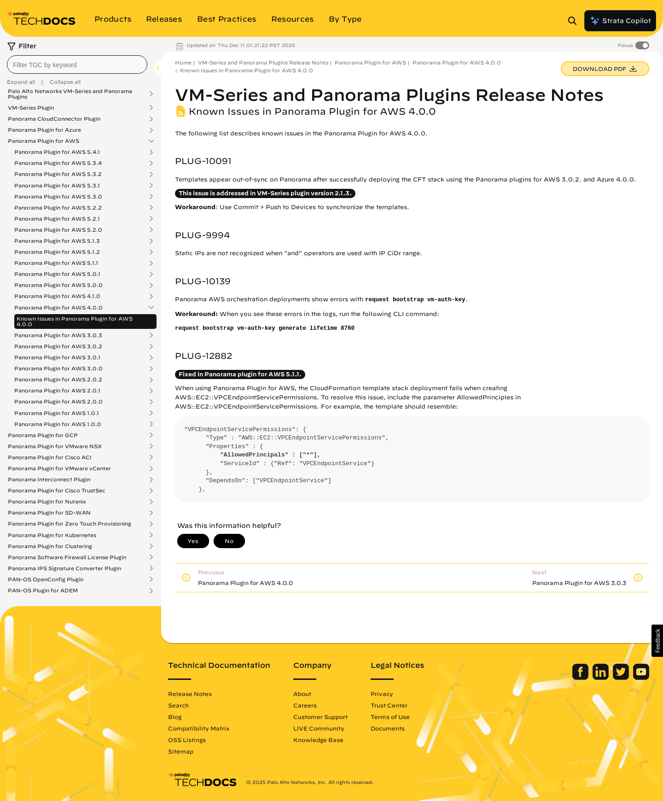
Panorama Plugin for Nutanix (47, 501)
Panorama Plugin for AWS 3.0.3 (58, 335)
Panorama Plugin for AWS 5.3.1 (57, 185)
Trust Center (389, 705)
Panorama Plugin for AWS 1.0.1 (56, 413)
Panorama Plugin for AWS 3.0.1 (57, 357)
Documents (388, 728)
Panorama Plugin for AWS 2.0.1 (57, 390)
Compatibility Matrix (198, 728)
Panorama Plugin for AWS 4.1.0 (57, 296)
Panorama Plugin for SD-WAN (49, 512)
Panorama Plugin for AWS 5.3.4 (58, 163)
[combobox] (77, 64)
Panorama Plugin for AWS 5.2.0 (58, 230)
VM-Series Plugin (31, 108)
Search (178, 705)
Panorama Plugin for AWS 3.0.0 (58, 368)
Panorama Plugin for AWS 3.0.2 (58, 346)
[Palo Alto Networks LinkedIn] (602, 677)
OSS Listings (187, 740)
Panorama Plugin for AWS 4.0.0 (58, 307)
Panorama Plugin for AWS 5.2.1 (57, 219)
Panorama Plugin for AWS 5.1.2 (57, 252)
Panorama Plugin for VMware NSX (55, 446)
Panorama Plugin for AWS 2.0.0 (58, 401)
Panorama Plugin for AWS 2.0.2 (58, 379)
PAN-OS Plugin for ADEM (43, 590)
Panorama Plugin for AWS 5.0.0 (58, 285)
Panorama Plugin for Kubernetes (52, 535)
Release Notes (190, 693)
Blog (174, 716)
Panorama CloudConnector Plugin (54, 119)
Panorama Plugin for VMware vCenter (59, 468)
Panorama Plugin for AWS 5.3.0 (58, 196)
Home (183, 62)
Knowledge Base (318, 740)
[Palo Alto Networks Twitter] (622, 677)
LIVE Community (318, 728)
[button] (657, 641)
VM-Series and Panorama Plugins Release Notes (263, 62)
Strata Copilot (620, 20)
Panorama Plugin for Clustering (50, 546)
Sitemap (180, 751)
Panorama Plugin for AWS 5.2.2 (58, 207)
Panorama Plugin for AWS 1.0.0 (57, 424)
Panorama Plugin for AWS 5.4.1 (57, 152)
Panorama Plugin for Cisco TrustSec (56, 490)
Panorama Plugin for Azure (44, 130)
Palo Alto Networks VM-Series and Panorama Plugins (70, 93)
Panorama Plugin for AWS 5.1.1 (56, 263)
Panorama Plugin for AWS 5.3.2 (58, 174)
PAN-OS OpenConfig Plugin (45, 579)
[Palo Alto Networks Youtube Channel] (641, 677)
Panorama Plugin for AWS (43, 141)
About (302, 693)
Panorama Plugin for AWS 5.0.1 (57, 274)
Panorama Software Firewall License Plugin (67, 557)
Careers (305, 705)
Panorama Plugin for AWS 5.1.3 (57, 241)
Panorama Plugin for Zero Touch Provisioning (69, 523)
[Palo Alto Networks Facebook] (581, 677)
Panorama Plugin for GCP (43, 435)
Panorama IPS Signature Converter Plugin (64, 568)
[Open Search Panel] (575, 21)
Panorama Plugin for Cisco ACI (50, 457)
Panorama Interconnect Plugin (49, 479)
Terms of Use (390, 716)
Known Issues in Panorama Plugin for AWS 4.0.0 (75, 321)
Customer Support (320, 716)
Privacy (382, 693)
